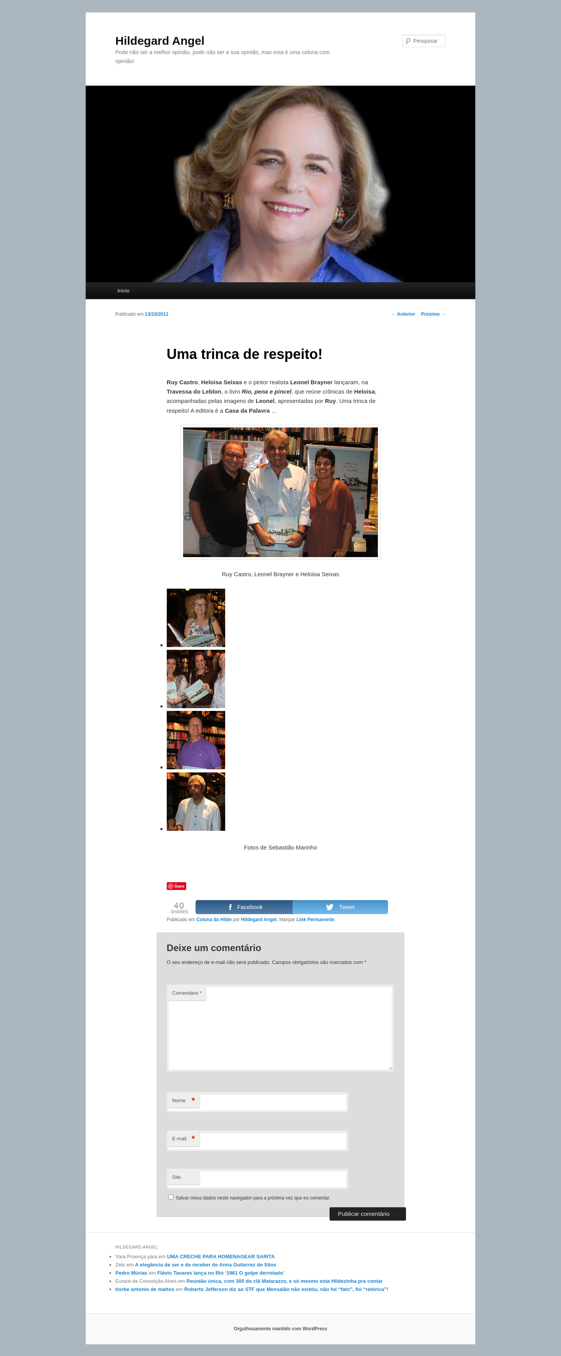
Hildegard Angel (160, 40)
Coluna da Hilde (214, 919)
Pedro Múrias (131, 1273)
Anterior (403, 314)
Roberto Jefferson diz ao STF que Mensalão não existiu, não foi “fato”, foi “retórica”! (286, 1289)
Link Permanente (315, 919)
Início (123, 291)
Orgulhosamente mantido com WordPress (280, 1328)
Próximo (433, 314)
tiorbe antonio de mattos (145, 1289)
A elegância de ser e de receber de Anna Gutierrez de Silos (205, 1265)
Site (176, 1177)
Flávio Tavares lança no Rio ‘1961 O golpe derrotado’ (220, 1273)
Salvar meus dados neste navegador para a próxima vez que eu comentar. (253, 1198)
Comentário (187, 993)
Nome (183, 1100)
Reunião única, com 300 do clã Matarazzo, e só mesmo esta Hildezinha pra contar (285, 1281)
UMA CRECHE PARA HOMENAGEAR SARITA (221, 1256)
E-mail (183, 1139)
